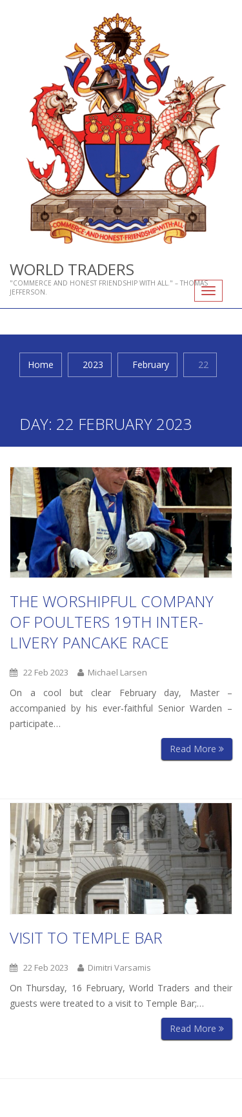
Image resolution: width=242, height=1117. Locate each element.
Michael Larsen (112, 672)
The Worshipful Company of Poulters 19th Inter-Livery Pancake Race (112, 621)
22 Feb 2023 (39, 672)
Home (41, 364)
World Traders (72, 269)
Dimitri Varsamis (114, 967)
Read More (197, 749)
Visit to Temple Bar (86, 936)
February (150, 364)
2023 (93, 364)
